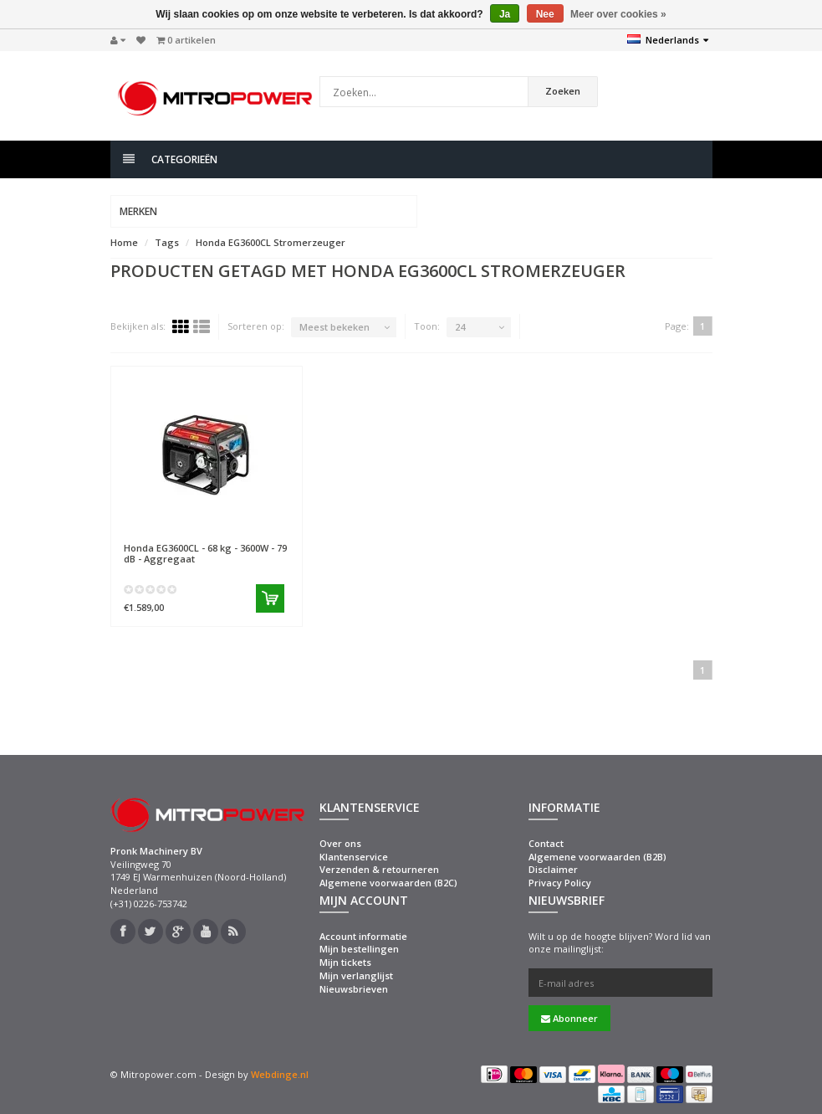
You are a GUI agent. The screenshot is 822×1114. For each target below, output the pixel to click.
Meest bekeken (334, 327)
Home (124, 242)
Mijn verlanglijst (356, 975)
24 (460, 327)
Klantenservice (353, 856)
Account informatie (363, 936)
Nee (545, 14)
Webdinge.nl (280, 1074)
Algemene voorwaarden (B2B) (597, 856)
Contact (546, 843)
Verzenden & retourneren (379, 869)
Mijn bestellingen (359, 948)
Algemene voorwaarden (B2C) (388, 882)
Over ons (340, 843)
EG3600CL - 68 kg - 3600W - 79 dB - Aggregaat (205, 553)
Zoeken (562, 91)
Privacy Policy (559, 882)
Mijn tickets (345, 962)
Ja (504, 14)
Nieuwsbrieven (353, 989)
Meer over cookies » (618, 14)
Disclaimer (553, 869)
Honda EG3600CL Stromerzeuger (270, 242)
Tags (167, 242)
